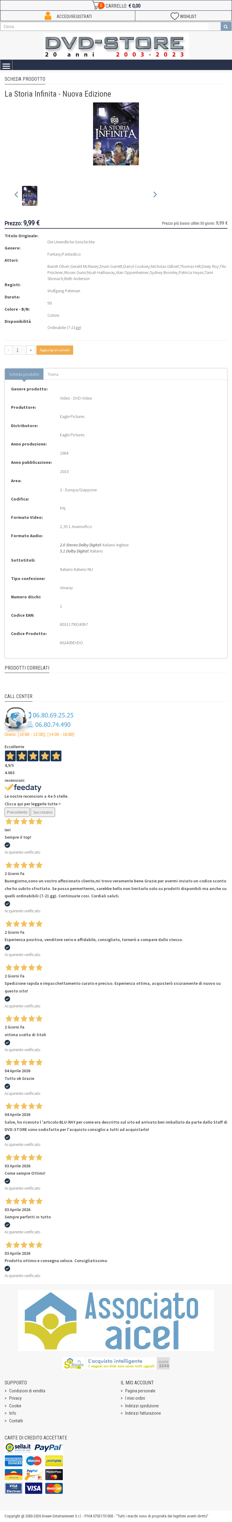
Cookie (15, 1405)
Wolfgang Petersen (63, 291)
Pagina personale (140, 1390)
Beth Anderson (77, 278)
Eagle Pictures (72, 416)
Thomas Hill (190, 266)
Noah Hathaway (101, 272)
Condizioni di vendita (27, 1390)
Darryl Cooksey (136, 266)
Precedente (17, 812)
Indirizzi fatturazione (143, 1413)
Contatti (16, 1420)
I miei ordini (135, 1398)
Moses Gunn (75, 272)
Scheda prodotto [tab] (24, 374)
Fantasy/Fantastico (64, 254)
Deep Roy (210, 266)
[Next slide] (155, 195)
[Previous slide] (16, 195)
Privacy (15, 1398)
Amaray (66, 587)
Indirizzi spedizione (142, 1405)
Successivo (43, 812)
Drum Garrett (111, 266)
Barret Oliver (58, 266)
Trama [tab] (53, 374)
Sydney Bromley (164, 272)
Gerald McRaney (84, 266)
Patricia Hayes (191, 272)
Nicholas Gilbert (165, 266)
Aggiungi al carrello (55, 350)
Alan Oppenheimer (132, 272)
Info (12, 1413)
